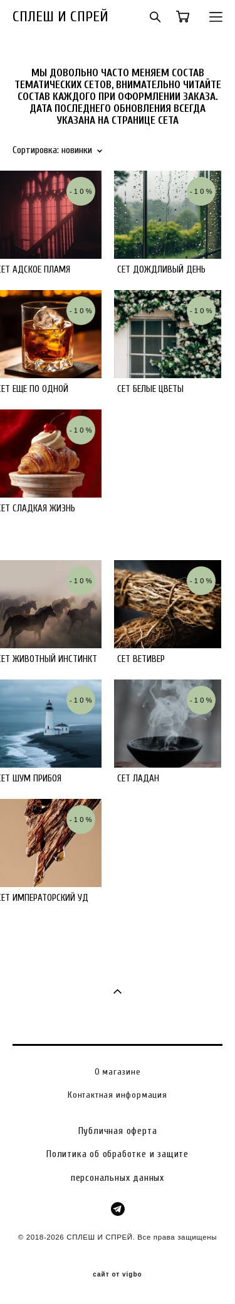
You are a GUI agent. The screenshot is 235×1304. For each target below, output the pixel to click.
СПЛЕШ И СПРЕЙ (60, 16)
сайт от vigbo (117, 1274)
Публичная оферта (117, 1130)
